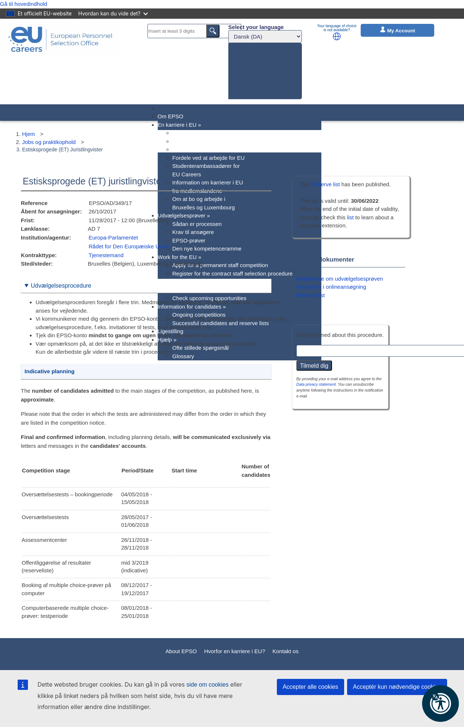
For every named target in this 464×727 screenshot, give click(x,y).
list (350, 217)
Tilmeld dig (314, 366)
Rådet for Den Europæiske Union (129, 246)
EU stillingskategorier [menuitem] (198, 149)
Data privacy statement (316, 384)
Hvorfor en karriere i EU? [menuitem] (202, 133)
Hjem (28, 134)
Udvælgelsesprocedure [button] (61, 285)
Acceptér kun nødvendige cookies (397, 687)
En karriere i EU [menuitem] (179, 125)
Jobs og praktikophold (49, 142)
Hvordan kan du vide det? (113, 13)
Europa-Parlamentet (113, 237)
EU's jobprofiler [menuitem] (191, 141)
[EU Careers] (60, 61)
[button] (336, 36)
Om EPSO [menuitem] (170, 116)
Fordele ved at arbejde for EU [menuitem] (208, 158)
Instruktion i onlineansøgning (331, 287)
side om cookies (207, 684)
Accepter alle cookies (310, 687)
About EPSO (181, 651)
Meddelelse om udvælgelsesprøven (339, 279)
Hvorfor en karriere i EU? (234, 651)
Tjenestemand (106, 255)
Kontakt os (285, 651)
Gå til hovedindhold (23, 4)
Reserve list (326, 184)
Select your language (256, 27)
